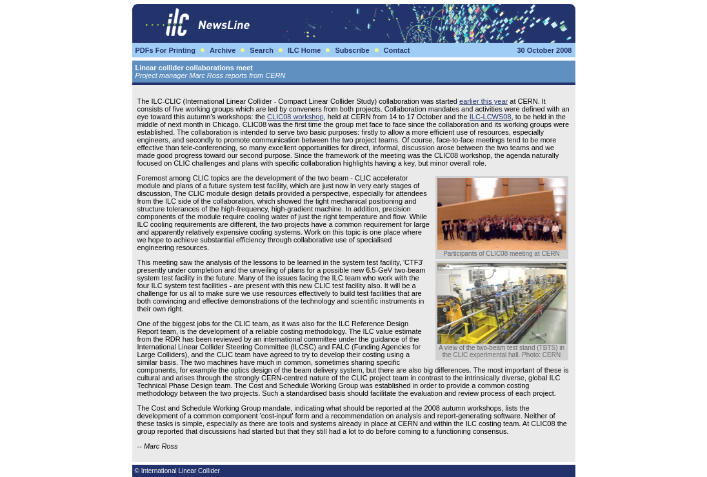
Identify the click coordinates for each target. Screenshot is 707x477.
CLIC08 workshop (295, 117)
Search (262, 50)
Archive (222, 50)
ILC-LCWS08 (491, 117)
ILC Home (304, 50)
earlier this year (483, 101)
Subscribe (352, 50)
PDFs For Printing (165, 50)
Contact (397, 50)
